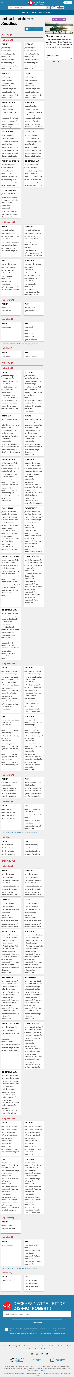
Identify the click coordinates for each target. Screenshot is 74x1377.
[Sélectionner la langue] (67, 2)
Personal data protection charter (14, 1373)
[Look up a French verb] (48, 7)
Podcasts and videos (45, 12)
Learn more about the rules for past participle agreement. (20, 344)
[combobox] (27, 7)
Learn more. (43, 1370)
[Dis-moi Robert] (58, 7)
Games (31, 12)
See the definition (35, 29)
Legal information (31, 1373)
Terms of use (56, 1373)
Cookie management (44, 1373)
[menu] (2, 2)
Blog (23, 12)
